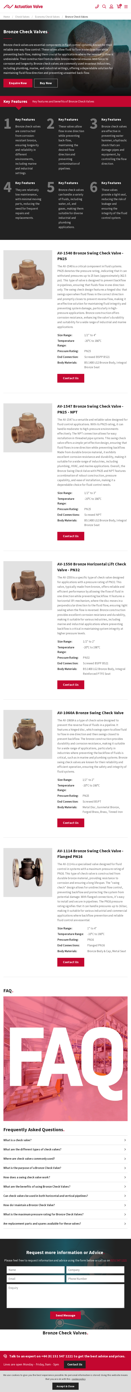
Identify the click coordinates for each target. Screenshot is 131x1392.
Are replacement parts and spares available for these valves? (42, 1223)
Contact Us (71, 378)
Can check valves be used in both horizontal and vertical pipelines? (45, 1196)
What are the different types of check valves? (32, 1149)
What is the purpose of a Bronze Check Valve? (32, 1168)
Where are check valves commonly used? (29, 1159)
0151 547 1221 (118, 1260)
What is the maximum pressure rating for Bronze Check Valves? (43, 1214)
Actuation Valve (23, 6)
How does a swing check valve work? (26, 1177)
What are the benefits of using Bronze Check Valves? (36, 1186)
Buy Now (46, 83)
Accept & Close (65, 1386)
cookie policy (79, 1379)
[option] (27, 274)
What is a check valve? (17, 1140)
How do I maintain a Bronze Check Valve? (29, 1205)
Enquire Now (18, 83)
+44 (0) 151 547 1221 (57, 1356)
